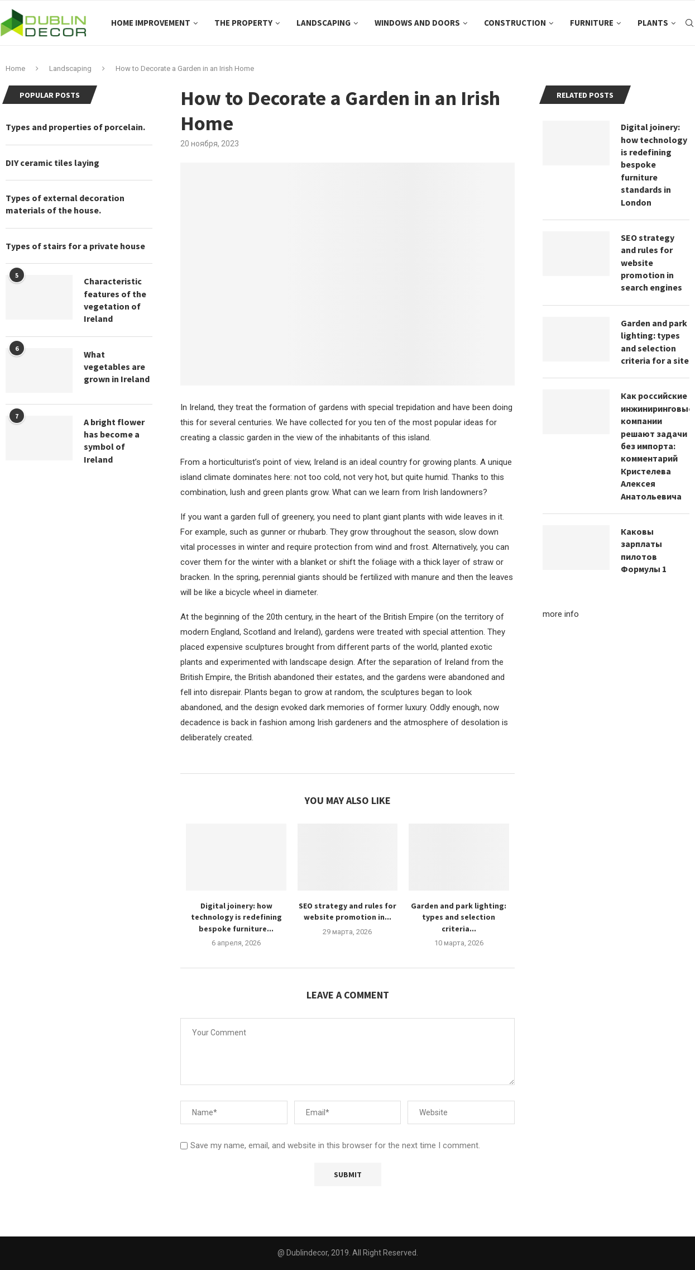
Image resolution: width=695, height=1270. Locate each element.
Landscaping (323, 22)
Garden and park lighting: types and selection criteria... (458, 917)
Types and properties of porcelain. (75, 126)
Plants (653, 22)
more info (561, 614)
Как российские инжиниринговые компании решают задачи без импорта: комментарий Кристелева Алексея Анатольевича (655, 445)
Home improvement (150, 22)
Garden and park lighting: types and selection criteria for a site (655, 341)
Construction (515, 22)
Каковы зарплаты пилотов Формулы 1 (644, 550)
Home (15, 68)
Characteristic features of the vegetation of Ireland (115, 299)
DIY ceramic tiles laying (52, 162)
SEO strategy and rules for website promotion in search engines (651, 262)
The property (243, 22)
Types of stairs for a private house (75, 245)
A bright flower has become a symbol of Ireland (114, 440)
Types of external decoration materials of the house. (65, 204)
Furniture (591, 22)
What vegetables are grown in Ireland (117, 367)
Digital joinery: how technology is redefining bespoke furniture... (236, 917)
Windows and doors (417, 22)
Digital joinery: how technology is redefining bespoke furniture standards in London (654, 164)
